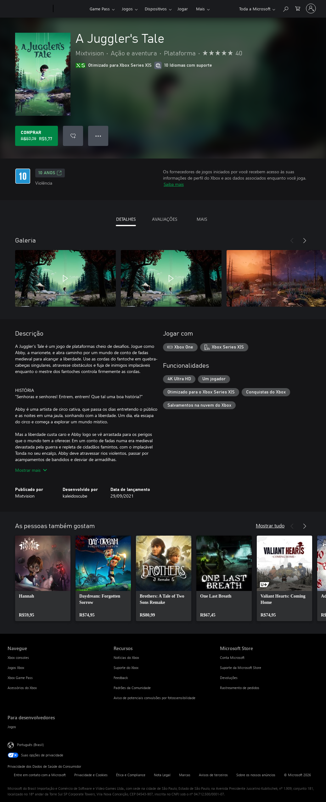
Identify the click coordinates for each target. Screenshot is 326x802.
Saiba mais (174, 184)
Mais (200, 8)
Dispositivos (156, 8)
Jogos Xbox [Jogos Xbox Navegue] (16, 668)
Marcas (184, 775)
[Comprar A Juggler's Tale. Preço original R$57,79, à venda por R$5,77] (36, 136)
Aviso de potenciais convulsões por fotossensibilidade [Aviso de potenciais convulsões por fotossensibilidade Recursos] (154, 698)
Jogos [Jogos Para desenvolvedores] (12, 727)
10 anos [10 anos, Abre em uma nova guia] (50, 172)
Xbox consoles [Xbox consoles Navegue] (18, 657)
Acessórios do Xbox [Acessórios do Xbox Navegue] (22, 688)
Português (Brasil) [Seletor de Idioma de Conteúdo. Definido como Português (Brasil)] (30, 745)
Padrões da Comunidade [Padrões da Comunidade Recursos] (132, 688)
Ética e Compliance (130, 775)
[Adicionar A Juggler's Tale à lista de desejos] (73, 136)
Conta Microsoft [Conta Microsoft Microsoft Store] (232, 657)
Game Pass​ (100, 8)
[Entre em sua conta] (310, 8)
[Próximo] (304, 240)
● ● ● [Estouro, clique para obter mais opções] (98, 135)
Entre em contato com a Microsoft (40, 775)
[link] (42, 578)
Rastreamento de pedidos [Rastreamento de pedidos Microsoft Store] (239, 688)
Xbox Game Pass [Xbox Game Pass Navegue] (20, 678)
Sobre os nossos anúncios (255, 775)
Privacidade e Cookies (91, 775)
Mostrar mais (31, 470)
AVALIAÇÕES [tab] (164, 219)
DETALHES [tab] (126, 219)
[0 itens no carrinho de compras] (297, 8)
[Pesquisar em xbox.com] (285, 8)
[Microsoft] (29, 8)
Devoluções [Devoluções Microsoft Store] (229, 678)
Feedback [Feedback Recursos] (121, 678)
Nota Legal (162, 775)
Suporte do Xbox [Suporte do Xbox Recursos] (126, 668)
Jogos (127, 8)
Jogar (182, 8)
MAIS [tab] (202, 219)
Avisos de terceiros (213, 775)
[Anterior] (292, 240)
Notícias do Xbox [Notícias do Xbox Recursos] (126, 657)
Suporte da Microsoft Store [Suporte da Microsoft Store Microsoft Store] (240, 668)
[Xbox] (70, 8)
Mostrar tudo (270, 525)
